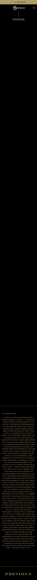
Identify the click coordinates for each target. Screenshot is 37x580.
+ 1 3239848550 (18, 2)
